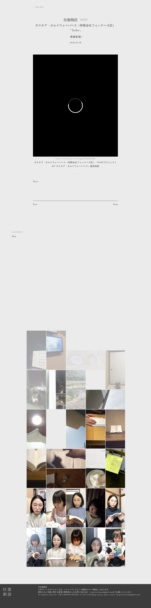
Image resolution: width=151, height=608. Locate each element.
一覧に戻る (39, 7)
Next (115, 204)
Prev (35, 204)
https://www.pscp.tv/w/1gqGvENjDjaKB (75, 158)
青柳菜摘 (75, 36)
